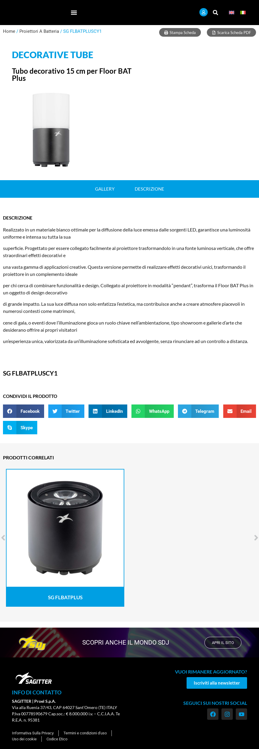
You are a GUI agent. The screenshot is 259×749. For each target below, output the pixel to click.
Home (9, 31)
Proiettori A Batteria (39, 31)
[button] (74, 12)
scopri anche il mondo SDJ (124, 642)
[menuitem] (231, 12)
